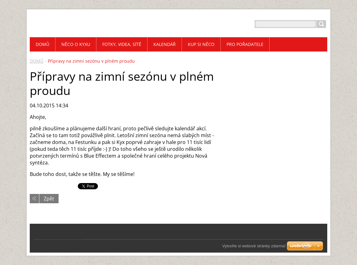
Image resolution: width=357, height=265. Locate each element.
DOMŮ (36, 61)
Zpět (49, 198)
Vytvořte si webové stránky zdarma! (254, 246)
